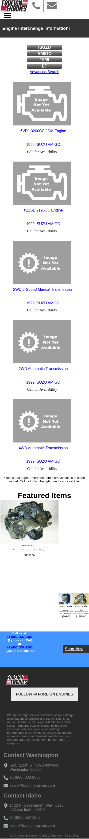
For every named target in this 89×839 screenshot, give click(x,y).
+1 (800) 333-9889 (20, 637)
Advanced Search (44, 72)
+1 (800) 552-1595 (20, 647)
